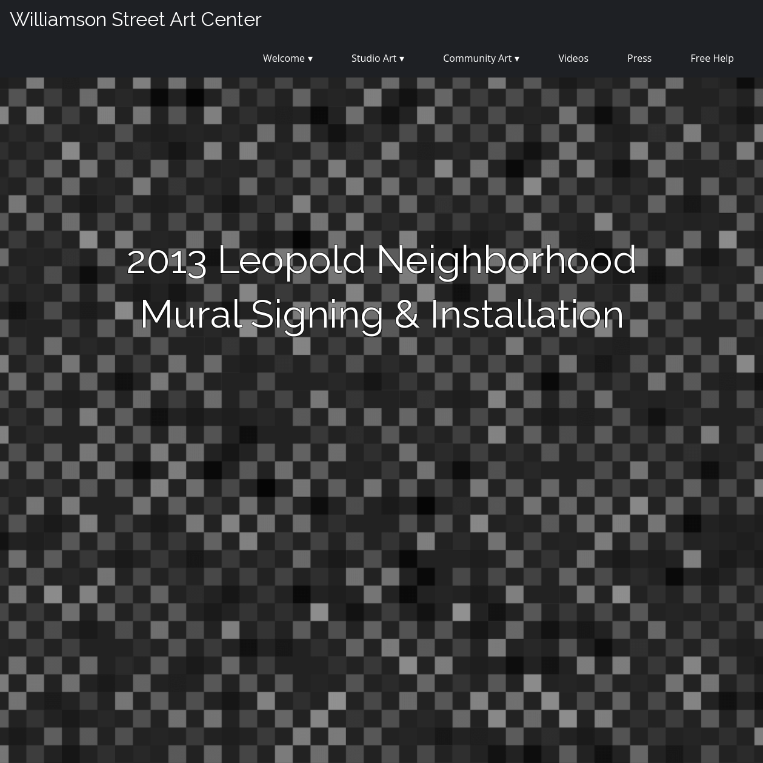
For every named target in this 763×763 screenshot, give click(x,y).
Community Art (477, 58)
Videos (573, 58)
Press (639, 58)
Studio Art (374, 58)
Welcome (284, 58)
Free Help (712, 58)
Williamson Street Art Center (136, 19)
